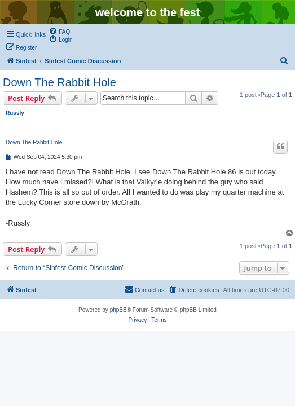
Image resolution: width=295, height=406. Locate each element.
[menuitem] (59, 31)
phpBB (118, 310)
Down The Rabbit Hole (59, 82)
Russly (15, 113)
